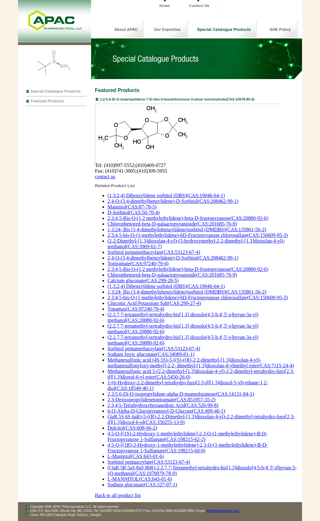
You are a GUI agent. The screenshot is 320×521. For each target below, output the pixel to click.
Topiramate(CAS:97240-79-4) (138, 263)
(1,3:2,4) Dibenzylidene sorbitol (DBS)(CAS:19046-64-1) (166, 195)
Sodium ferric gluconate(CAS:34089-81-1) (151, 354)
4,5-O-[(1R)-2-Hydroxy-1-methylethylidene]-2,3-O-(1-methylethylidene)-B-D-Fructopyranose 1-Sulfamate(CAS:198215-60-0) (188, 447)
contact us (105, 176)
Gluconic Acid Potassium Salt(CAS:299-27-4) (154, 303)
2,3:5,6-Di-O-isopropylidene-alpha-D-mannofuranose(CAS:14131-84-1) (181, 394)
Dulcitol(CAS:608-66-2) (132, 428)
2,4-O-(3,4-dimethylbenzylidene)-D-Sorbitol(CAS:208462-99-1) (173, 201)
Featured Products (47, 101)
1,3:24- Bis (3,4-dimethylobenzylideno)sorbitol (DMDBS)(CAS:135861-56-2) (187, 229)
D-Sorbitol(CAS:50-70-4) (134, 212)
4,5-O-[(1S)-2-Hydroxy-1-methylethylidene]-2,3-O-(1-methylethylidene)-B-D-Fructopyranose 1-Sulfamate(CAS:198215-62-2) (187, 436)
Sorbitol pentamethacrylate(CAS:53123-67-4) (154, 252)
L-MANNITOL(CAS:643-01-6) (140, 479)
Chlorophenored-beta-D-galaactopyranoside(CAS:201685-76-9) (172, 223)
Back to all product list (118, 495)
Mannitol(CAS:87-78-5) (132, 206)
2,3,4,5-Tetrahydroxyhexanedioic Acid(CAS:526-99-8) (163, 405)
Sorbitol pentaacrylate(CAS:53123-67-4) (149, 462)
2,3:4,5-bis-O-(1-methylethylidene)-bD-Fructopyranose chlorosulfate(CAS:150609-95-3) (198, 235)
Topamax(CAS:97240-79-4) (136, 309)
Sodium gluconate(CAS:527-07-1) (142, 484)
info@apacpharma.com (222, 510)
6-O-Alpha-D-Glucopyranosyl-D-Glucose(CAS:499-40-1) (166, 411)
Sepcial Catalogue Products (56, 91)
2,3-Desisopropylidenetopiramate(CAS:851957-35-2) (162, 399)
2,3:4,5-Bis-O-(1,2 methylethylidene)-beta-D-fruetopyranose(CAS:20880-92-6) (188, 218)
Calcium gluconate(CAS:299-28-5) (143, 280)
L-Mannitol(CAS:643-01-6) (136, 456)
